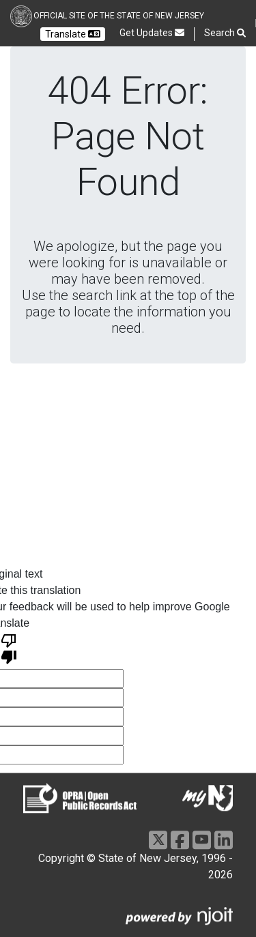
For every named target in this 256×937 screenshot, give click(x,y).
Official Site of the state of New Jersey (118, 15)
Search (225, 33)
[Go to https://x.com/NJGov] (158, 840)
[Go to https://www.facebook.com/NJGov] (180, 840)
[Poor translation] (9, 647)
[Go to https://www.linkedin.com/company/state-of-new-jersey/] (223, 840)
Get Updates (151, 32)
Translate (72, 34)
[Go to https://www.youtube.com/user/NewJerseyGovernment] (202, 840)
